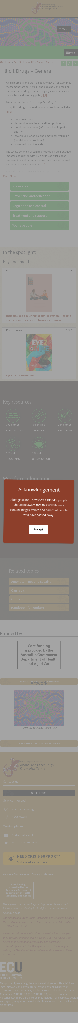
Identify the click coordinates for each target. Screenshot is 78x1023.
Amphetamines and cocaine (31, 582)
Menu (63, 29)
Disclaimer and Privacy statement (34, 874)
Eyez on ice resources (20, 375)
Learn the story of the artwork (39, 743)
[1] (42, 95)
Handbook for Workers (27, 608)
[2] (45, 95)
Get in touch (39, 793)
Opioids (17, 599)
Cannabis (18, 590)
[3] (10, 111)
